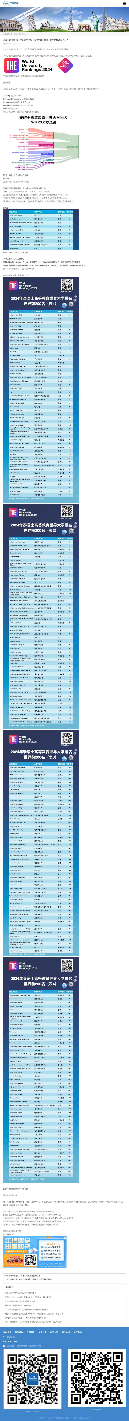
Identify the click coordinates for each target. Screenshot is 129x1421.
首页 (15, 34)
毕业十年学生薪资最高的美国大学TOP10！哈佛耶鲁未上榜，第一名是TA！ (34, 1314)
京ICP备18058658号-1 (82, 1418)
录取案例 (19, 1332)
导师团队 (31, 1332)
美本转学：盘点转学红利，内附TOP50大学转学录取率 (31, 1279)
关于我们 (78, 1332)
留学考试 (54, 1332)
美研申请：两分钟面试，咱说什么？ (19, 1305)
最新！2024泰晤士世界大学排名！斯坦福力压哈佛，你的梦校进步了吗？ (33, 1322)
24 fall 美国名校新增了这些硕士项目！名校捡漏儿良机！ (27, 1310)
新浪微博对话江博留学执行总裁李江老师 (20, 1293)
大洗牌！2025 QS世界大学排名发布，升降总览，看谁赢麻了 (28, 1297)
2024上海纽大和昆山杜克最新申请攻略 (20, 1301)
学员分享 (42, 1332)
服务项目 (7, 1332)
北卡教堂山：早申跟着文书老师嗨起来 (25, 1276)
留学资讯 (66, 1332)
